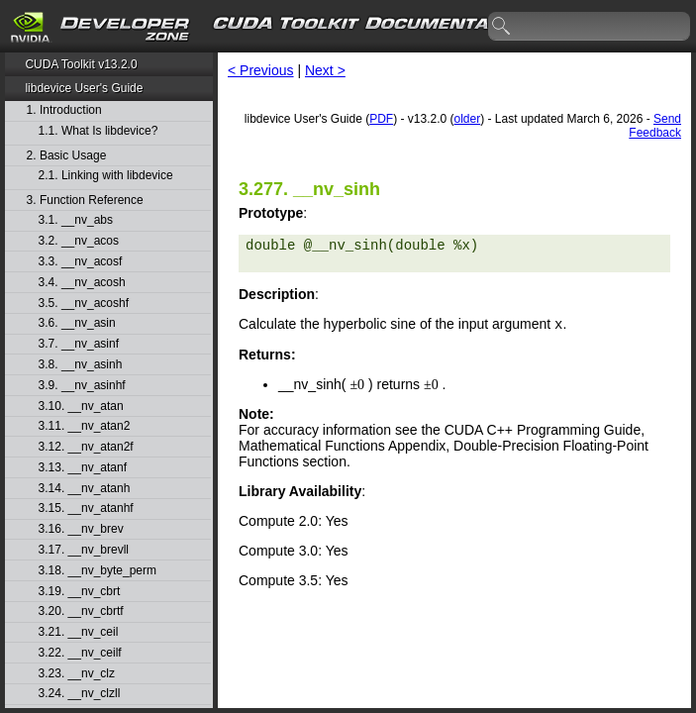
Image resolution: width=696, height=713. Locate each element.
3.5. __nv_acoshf (84, 303)
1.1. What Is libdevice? (98, 131)
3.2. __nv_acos (79, 241)
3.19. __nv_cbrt (80, 591)
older (467, 119)
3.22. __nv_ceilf (80, 653)
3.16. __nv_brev (81, 529)
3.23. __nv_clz (77, 673)
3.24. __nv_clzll (80, 693)
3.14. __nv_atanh (85, 488)
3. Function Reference (85, 200)
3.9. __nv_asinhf (82, 385)
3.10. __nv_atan (81, 406)
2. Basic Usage (67, 156)
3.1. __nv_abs (76, 220)
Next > (325, 70)
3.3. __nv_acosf (81, 261)
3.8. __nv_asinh (81, 364)
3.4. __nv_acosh (82, 282)
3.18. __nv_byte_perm (97, 570)
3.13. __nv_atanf (83, 467)
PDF (381, 119)
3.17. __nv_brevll (84, 550)
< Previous (261, 70)
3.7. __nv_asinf (79, 344)
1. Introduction (64, 110)
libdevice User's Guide (84, 88)
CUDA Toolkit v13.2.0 (81, 64)
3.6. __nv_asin (77, 323)
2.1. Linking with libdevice (106, 175)
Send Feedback (655, 126)
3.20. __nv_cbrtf (81, 611)
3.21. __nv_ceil (79, 632)
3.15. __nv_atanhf (86, 508)
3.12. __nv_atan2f (86, 447)
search (502, 27)
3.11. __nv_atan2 (85, 426)
